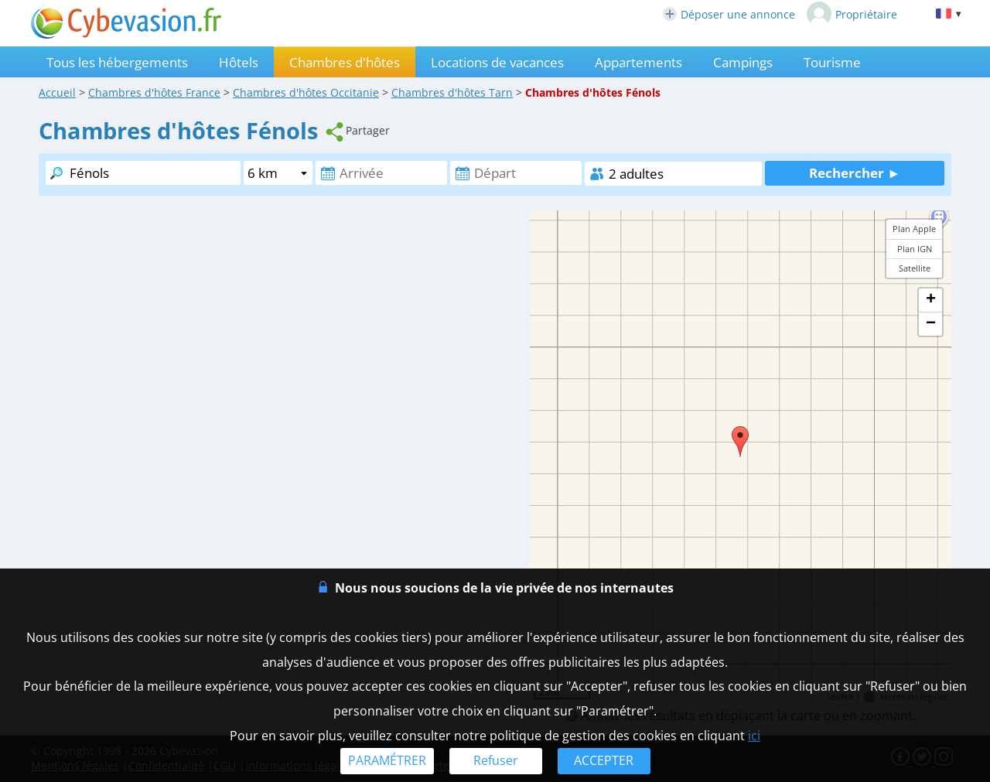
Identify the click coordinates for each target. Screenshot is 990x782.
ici (754, 735)
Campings (743, 62)
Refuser (495, 760)
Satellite (914, 268)
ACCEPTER (603, 760)
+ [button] (931, 300)
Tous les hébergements (117, 62)
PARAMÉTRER (387, 760)
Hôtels (238, 62)
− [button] (931, 324)
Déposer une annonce (729, 14)
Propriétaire (852, 14)
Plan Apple (914, 228)
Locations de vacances (497, 62)
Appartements (638, 62)
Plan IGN (914, 248)
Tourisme (832, 62)
